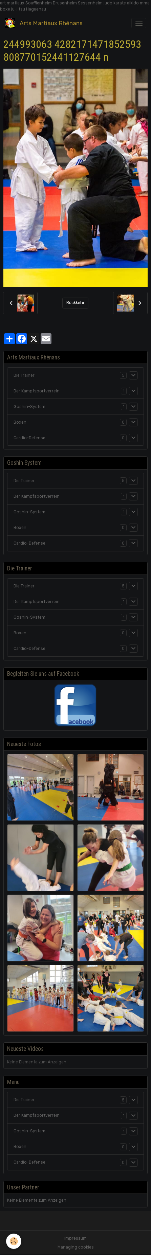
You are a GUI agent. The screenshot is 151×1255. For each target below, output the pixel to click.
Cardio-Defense (29, 438)
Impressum (75, 1238)
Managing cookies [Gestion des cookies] (76, 1247)
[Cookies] (13, 1241)
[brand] (45, 23)
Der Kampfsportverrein (37, 391)
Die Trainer (24, 375)
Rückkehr (75, 302)
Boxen (20, 422)
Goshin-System (29, 406)
